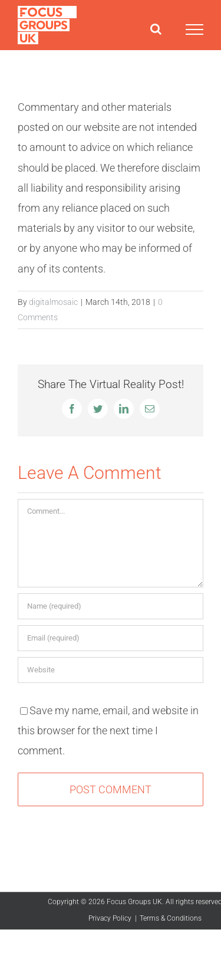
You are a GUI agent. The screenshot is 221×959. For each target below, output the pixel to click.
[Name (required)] (110, 606)
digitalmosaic (53, 302)
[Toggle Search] (155, 29)
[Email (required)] (110, 638)
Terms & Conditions (171, 918)
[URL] (110, 670)
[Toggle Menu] (194, 29)
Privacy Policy (109, 918)
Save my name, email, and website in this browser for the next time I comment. (108, 730)
